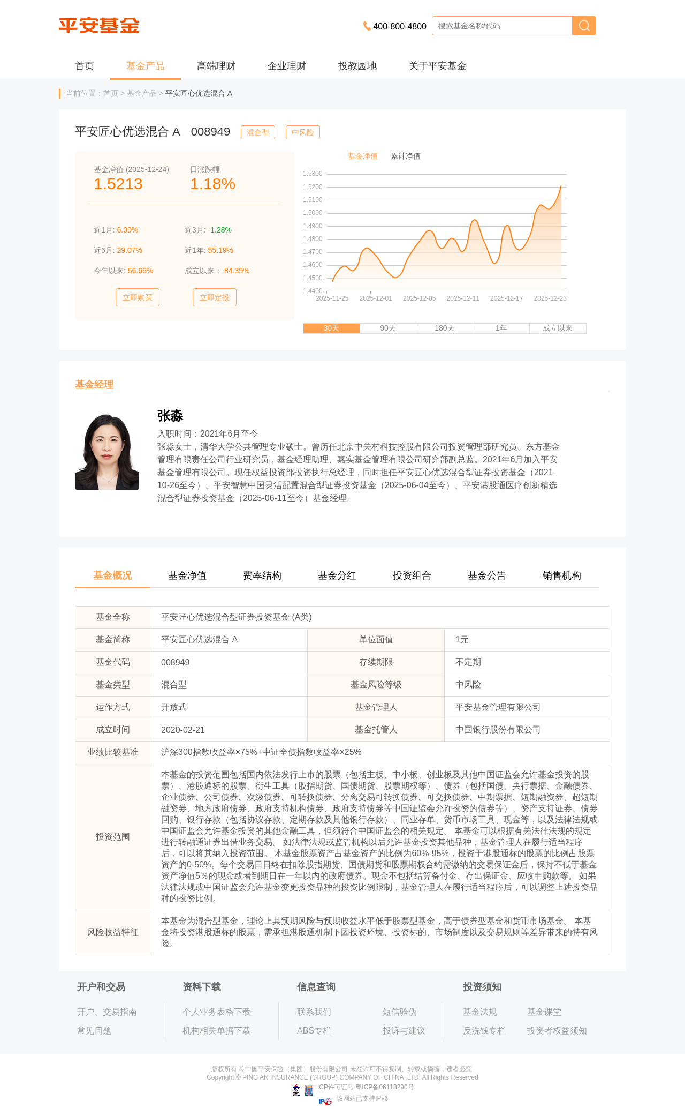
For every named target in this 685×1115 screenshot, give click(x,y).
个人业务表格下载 (216, 1011)
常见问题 (94, 1030)
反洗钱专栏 (484, 1030)
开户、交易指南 (107, 1011)
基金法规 (480, 1011)
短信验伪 (400, 1011)
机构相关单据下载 (216, 1030)
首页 (84, 66)
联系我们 (314, 1011)
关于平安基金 (438, 66)
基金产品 (145, 66)
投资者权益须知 (557, 1030)
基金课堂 (544, 1011)
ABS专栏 (314, 1030)
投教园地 (357, 66)
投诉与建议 (404, 1030)
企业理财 (287, 66)
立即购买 (138, 297)
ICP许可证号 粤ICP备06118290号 (353, 1087)
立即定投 (215, 297)
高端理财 (216, 66)
